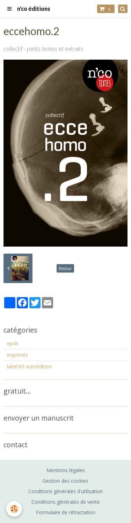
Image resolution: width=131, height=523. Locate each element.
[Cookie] (14, 509)
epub (12, 343)
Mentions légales (65, 470)
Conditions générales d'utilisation (65, 491)
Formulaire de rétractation (65, 512)
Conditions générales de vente (65, 501)
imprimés (17, 354)
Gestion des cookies (65, 480)
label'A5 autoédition (29, 366)
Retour (65, 268)
